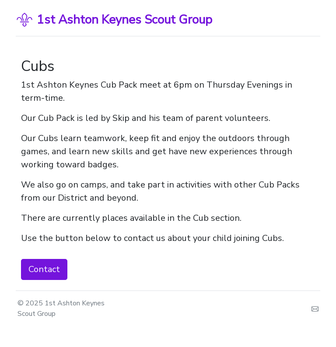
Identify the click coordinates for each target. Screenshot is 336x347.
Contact (44, 269)
